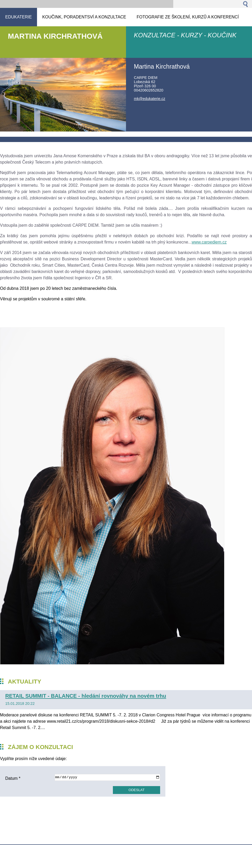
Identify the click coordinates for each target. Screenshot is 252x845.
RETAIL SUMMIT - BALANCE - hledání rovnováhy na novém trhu (85, 696)
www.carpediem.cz (209, 242)
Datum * (12, 778)
